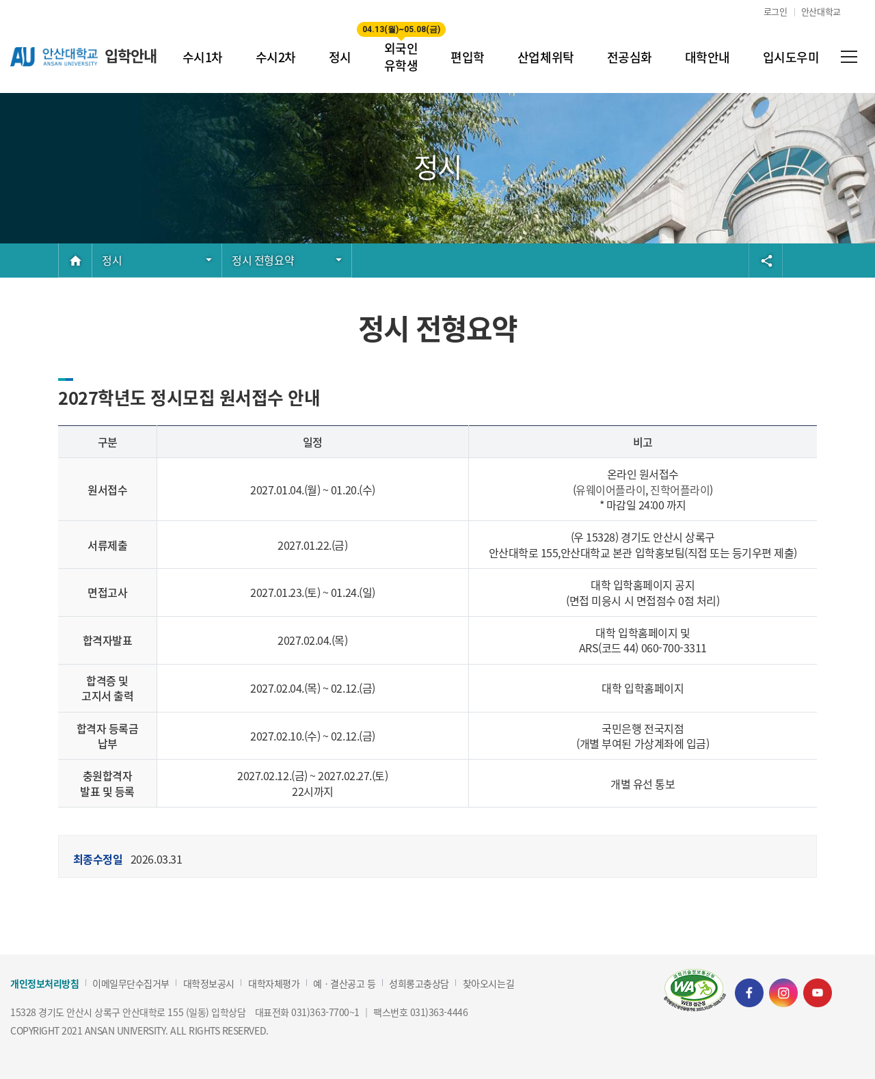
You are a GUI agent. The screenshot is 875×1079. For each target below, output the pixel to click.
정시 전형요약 (263, 260)
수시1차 (202, 57)
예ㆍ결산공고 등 (344, 983)
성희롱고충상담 (419, 983)
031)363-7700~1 (325, 1012)
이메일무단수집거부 (131, 983)
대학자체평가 (273, 983)
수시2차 (275, 57)
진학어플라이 (680, 489)
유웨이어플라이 (610, 489)
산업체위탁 (545, 57)
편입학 (467, 57)
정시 (340, 57)
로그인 (776, 11)
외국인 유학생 (401, 48)
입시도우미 (791, 57)
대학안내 (707, 57)
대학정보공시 (208, 983)
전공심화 (629, 57)
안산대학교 (821, 11)
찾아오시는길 (488, 983)
